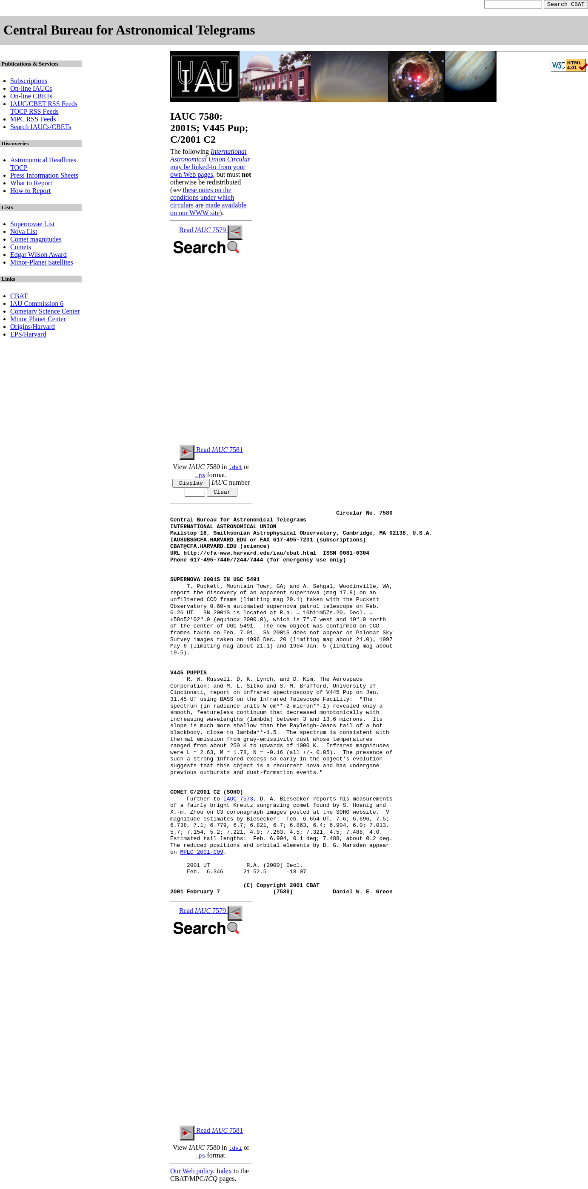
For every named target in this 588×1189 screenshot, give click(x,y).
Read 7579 (211, 231)
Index (223, 1173)
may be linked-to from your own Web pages (207, 171)
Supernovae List (32, 225)
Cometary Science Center (45, 312)
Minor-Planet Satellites (41, 263)
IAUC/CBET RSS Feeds (43, 105)
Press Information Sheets (44, 176)
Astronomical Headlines (43, 161)
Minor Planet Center (38, 320)
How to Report (30, 192)
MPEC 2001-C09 (201, 855)
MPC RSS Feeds (33, 120)
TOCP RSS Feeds (34, 112)
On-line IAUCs (31, 89)
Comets (20, 248)
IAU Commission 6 (36, 304)
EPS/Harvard (28, 335)
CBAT (19, 297)
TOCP (19, 169)
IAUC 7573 (238, 802)
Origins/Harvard (32, 327)
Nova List (23, 232)
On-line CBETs (31, 97)
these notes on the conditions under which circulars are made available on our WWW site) (208, 202)
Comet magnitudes (35, 240)
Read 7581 (211, 451)
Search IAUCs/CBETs (40, 128)
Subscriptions (28, 82)
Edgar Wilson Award (38, 255)
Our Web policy (191, 1173)
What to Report (31, 184)
